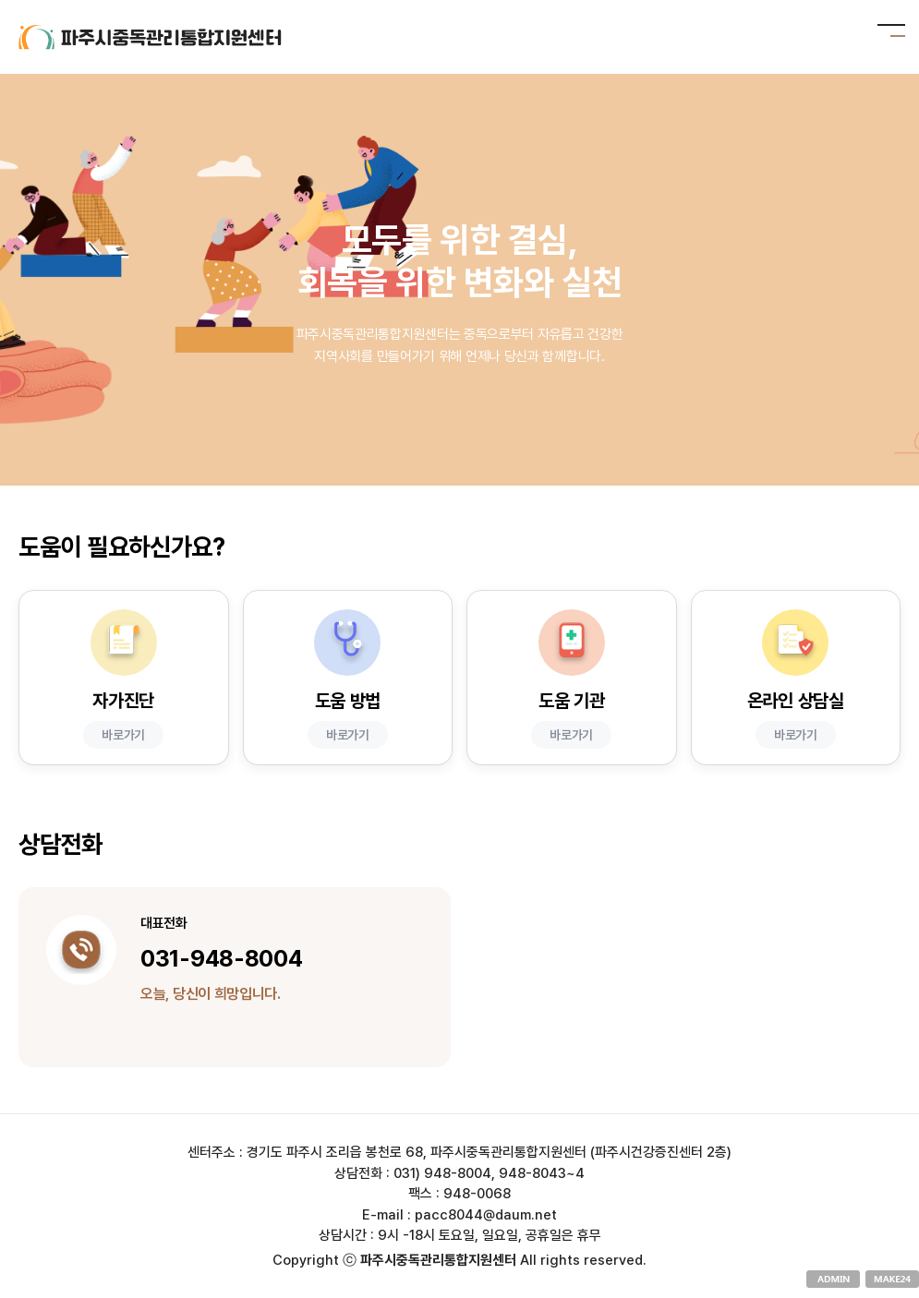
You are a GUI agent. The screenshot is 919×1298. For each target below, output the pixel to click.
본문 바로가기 (0, 0)
